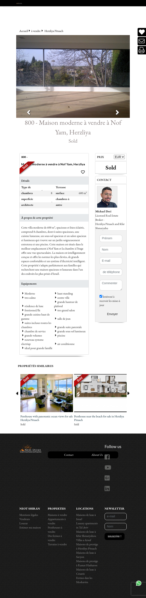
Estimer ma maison (30, 527)
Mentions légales (28, 515)
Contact (68, 455)
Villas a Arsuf (83, 540)
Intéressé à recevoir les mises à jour (110, 301)
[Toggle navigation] (8, 3)
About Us (97, 455)
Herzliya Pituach (54, 31)
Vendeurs (24, 519)
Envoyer (112, 314)
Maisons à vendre (57, 515)
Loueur (23, 523)
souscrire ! (114, 536)
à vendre (35, 31)
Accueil (23, 31)
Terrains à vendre (57, 544)
